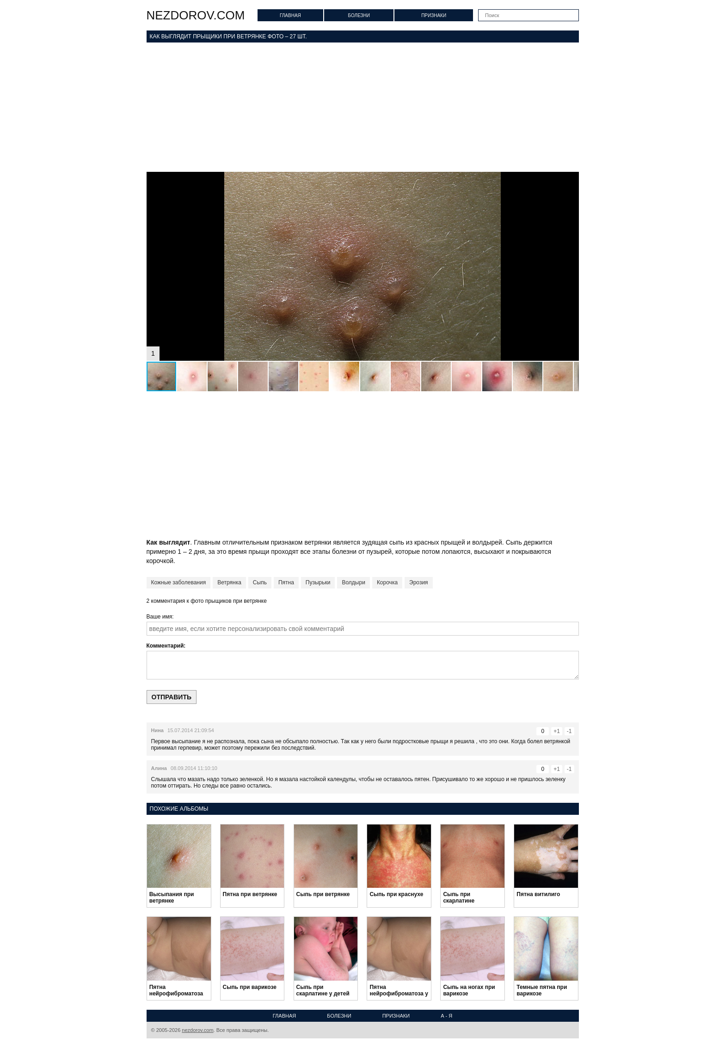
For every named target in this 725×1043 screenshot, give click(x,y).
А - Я (446, 1016)
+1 (556, 731)
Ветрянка (229, 582)
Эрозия (418, 582)
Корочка (387, 582)
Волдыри (353, 582)
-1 (569, 731)
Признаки (433, 15)
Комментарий (165, 646)
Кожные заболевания (178, 582)
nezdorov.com (196, 15)
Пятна (286, 582)
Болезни (359, 15)
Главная (290, 15)
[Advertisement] (363, 107)
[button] (570, 180)
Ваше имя (159, 616)
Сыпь (260, 582)
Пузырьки (318, 582)
